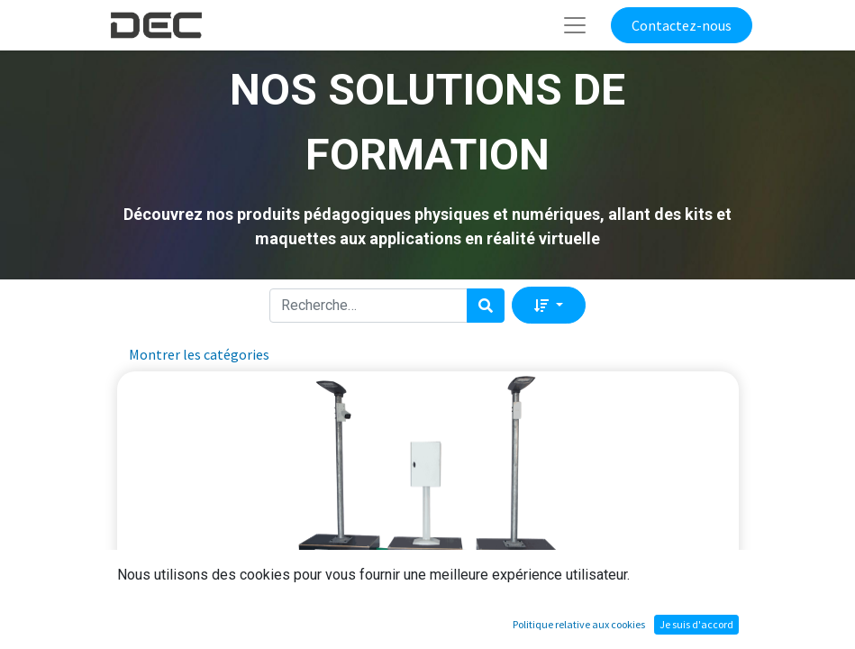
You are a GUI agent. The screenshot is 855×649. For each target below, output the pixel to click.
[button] (548, 305)
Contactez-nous (682, 25)
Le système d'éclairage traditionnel (426, 589)
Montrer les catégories (199, 354)
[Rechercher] (486, 305)
